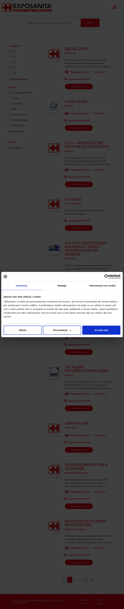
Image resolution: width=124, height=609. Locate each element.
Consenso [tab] (21, 285)
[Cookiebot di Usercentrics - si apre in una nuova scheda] (106, 276)
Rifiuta (22, 330)
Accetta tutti (101, 330)
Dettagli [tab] (62, 285)
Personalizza (62, 330)
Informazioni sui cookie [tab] (102, 285)
